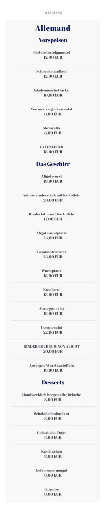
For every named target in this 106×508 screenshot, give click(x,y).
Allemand (53, 12)
